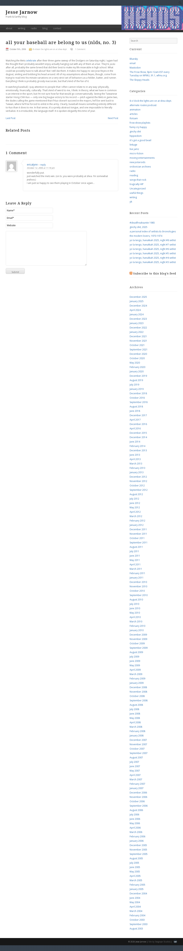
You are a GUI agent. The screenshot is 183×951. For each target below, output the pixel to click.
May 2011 (135, 560)
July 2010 (134, 604)
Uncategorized (138, 188)
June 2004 (135, 898)
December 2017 (138, 415)
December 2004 (138, 893)
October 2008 (137, 696)
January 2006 (137, 840)
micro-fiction (136, 153)
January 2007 (137, 788)
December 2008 (138, 687)
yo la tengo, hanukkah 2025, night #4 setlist (153, 257)
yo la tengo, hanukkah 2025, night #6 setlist (153, 249)
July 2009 (134, 656)
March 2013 (136, 463)
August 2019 (136, 380)
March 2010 (136, 621)
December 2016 (138, 424)
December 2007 (138, 740)
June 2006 (135, 819)
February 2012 (137, 520)
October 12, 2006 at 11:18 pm (41, 168)
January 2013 (137, 472)
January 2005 (137, 889)
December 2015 (138, 432)
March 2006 (136, 832)
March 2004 (136, 911)
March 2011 (136, 568)
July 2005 (134, 862)
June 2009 (135, 661)
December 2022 (138, 327)
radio (34, 28)
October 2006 (137, 801)
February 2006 (137, 836)
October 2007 (137, 748)
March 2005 (136, 880)
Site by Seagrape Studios (159, 941)
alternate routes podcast (143, 105)
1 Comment (80, 49)
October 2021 (137, 345)
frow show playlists (140, 122)
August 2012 (136, 494)
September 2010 (139, 595)
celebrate (31, 60)
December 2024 (138, 305)
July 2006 (134, 814)
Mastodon (135, 67)
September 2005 (139, 854)
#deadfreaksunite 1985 (142, 222)
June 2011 (135, 555)
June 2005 (135, 867)
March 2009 (136, 674)
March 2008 (136, 726)
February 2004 (137, 915)
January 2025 (137, 301)
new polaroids (137, 162)
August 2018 (136, 406)
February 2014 (137, 446)
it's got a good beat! (140, 140)
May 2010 (135, 612)
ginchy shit (135, 131)
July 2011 (134, 551)
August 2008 (136, 704)
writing (21, 28)
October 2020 (137, 358)
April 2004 (135, 906)
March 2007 (136, 779)
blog (45, 28)
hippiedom (136, 136)
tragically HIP (137, 184)
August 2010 (136, 599)
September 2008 (139, 700)
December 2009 (138, 634)
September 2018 (139, 402)
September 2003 (139, 924)
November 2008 (138, 691)
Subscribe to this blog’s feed (154, 273)
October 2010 (137, 590)
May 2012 (135, 507)
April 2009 (135, 669)
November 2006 (138, 797)
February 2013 (137, 468)
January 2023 (137, 323)
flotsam (134, 118)
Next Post (113, 118)
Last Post (10, 118)
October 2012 (137, 485)
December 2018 (138, 393)
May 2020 (135, 362)
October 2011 (137, 538)
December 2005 (138, 845)
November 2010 (138, 586)
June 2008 (135, 713)
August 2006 (136, 810)
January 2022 (137, 332)
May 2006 (135, 823)
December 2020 (138, 354)
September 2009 (139, 647)
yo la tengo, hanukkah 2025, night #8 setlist (153, 240)
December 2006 (138, 792)
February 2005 (137, 884)
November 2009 (138, 639)
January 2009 (137, 683)
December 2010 (138, 582)
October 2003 (137, 919)
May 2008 (135, 718)
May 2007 (135, 770)
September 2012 (139, 490)
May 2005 (135, 871)
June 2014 (135, 441)
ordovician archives (140, 166)
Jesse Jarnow (22, 12)
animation (135, 109)
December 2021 (138, 336)
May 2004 (135, 902)
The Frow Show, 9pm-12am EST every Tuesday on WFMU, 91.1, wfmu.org (149, 73)
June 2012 (135, 503)
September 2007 (139, 753)
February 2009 (137, 678)
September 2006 (139, 805)
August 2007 (136, 757)
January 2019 (137, 389)
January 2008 (137, 735)
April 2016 (135, 428)
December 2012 (138, 476)
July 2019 (134, 384)
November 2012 (138, 481)
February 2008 (137, 731)
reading (134, 175)
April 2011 (135, 564)
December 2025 (138, 296)
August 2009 (136, 652)
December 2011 (138, 529)
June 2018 (135, 411)
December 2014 (138, 437)
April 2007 (135, 775)
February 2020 (137, 367)
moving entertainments (142, 157)
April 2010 (135, 617)
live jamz (134, 149)
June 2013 (135, 454)
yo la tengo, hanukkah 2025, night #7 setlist (153, 244)
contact (57, 28)
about (9, 28)
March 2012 (136, 516)
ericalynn (32, 164)
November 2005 (138, 849)
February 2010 (137, 626)
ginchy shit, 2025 (138, 227)
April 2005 (135, 876)
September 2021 (139, 349)
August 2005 (136, 858)
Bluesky (134, 58)
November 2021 (138, 340)
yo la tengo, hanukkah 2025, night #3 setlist (153, 262)
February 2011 (137, 573)
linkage (133, 144)
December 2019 (138, 375)
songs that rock (138, 179)
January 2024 (137, 314)
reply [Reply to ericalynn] (43, 164)
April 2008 (135, 722)
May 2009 (135, 665)
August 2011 (136, 547)
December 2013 (138, 450)
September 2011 (139, 542)
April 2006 (135, 827)
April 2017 (135, 419)
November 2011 (138, 533)
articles (133, 114)
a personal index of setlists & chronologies (153, 231)
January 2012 (137, 525)
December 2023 (138, 318)
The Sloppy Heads (139, 79)
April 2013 (135, 459)
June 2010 (135, 608)
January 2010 (137, 630)
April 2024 (135, 310)
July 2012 (134, 498)
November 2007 (138, 744)
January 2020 (137, 371)
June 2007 (135, 766)
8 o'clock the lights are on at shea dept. (50, 49)
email (133, 63)
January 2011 (137, 577)
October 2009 (137, 643)
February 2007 (137, 783)
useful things (136, 193)
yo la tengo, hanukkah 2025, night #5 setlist (153, 253)
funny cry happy (138, 127)
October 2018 (137, 397)
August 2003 (136, 928)
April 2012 (135, 511)
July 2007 (134, 762)
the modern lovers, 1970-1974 (146, 235)
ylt (131, 201)
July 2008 (134, 709)
